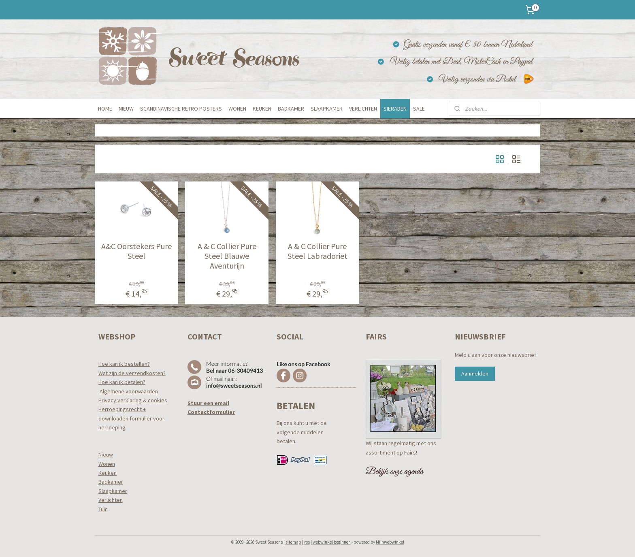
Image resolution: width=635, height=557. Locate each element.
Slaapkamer (112, 491)
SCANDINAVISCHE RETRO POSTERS (181, 108)
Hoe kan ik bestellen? (124, 363)
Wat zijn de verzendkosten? (132, 373)
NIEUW (126, 108)
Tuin (103, 509)
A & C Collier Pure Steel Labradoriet (317, 251)
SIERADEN (395, 108)
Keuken (107, 472)
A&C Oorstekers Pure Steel (136, 251)
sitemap (293, 542)
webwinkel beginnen (332, 542)
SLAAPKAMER (327, 108)
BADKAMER (291, 108)
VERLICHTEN (363, 108)
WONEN (237, 108)
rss (307, 542)
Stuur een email (208, 403)
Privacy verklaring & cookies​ (132, 400)
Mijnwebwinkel (390, 542)
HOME (105, 108)
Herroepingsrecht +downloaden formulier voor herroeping (131, 418)
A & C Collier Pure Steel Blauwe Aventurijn (227, 256)
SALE (419, 108)
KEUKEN (262, 108)
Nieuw (105, 454)
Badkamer (110, 481)
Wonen (106, 463)
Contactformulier (211, 412)
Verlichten (110, 500)
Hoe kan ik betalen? (121, 382)
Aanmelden (474, 373)
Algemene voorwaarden (128, 391)
